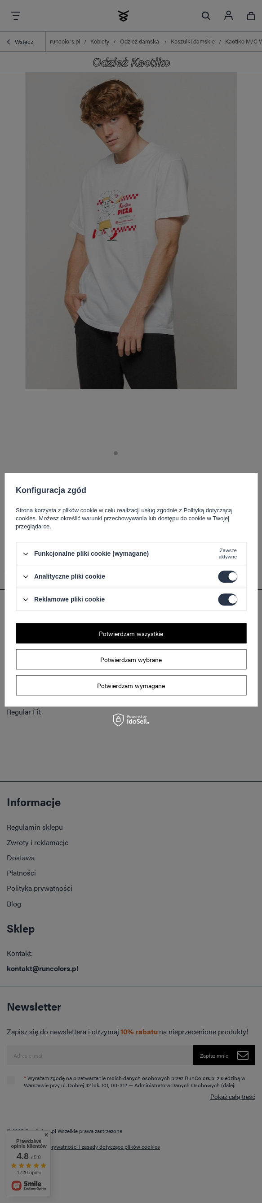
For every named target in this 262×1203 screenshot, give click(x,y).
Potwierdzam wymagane (131, 685)
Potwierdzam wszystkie (131, 633)
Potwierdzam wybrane (131, 659)
